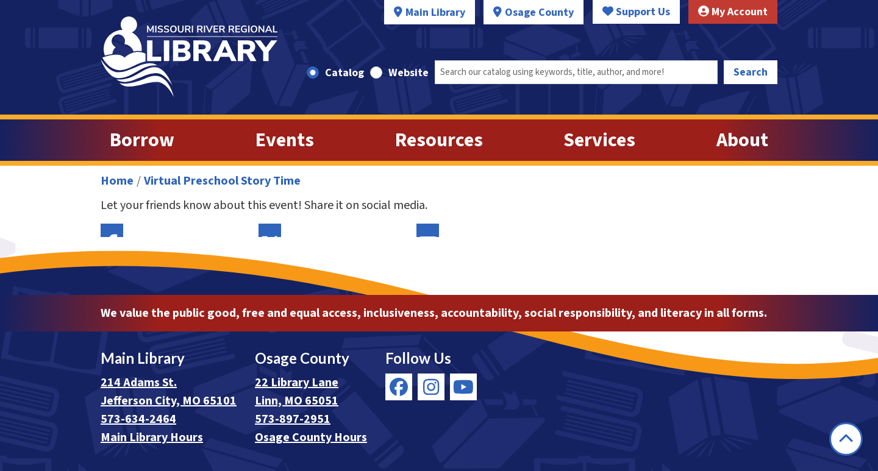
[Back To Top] (846, 439)
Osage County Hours (311, 437)
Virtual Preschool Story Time (222, 180)
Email (427, 230)
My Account (733, 11)
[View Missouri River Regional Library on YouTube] (463, 387)
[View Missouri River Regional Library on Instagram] (431, 387)
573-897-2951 (292, 419)
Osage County (539, 12)
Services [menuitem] (599, 140)
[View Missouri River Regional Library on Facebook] (398, 387)
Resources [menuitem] (439, 140)
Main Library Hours (152, 437)
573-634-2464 (138, 419)
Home (117, 180)
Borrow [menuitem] (142, 140)
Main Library (435, 12)
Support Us (636, 11)
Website (408, 72)
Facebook (112, 230)
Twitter (270, 230)
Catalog (344, 72)
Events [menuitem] (284, 140)
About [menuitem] (742, 140)
